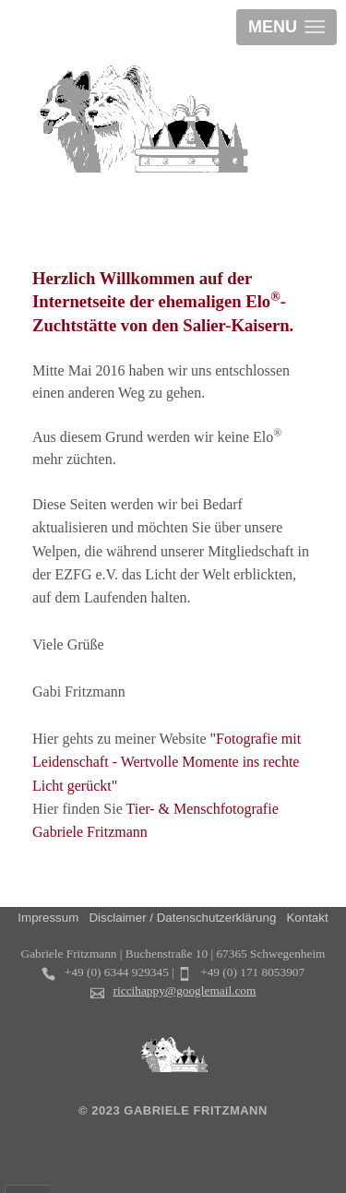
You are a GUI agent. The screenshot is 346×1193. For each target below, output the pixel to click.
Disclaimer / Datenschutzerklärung (182, 918)
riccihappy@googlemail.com (185, 990)
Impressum (48, 918)
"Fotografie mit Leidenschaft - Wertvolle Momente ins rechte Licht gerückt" (166, 762)
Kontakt (307, 918)
